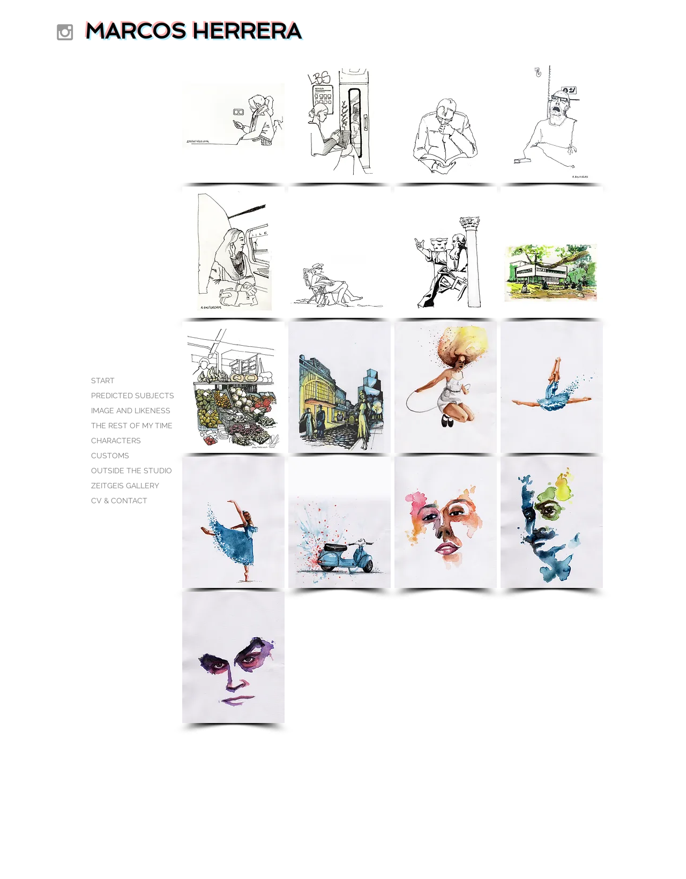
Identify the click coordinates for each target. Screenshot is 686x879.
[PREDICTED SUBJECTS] (132, 396)
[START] (128, 381)
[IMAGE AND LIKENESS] (130, 411)
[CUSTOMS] (128, 456)
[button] (233, 117)
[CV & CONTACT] (128, 501)
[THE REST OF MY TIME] (132, 426)
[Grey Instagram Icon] (65, 32)
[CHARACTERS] (128, 441)
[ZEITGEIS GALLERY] (128, 486)
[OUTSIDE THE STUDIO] (131, 471)
